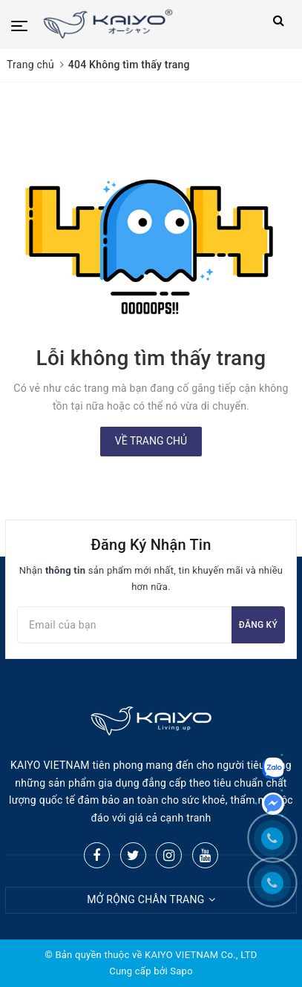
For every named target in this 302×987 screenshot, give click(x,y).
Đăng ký (258, 625)
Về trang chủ (151, 441)
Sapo (181, 971)
